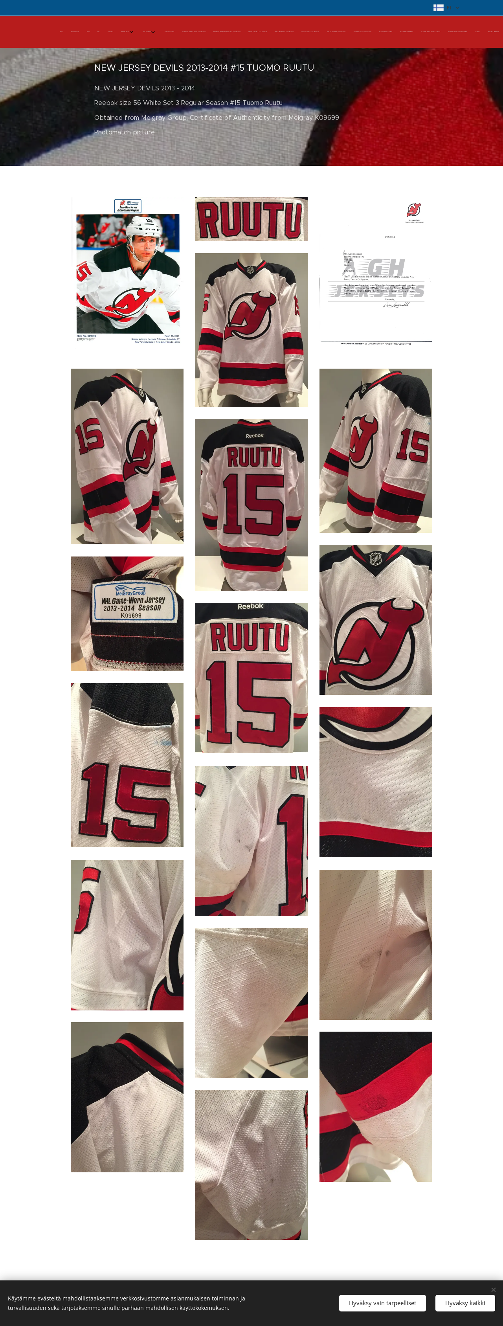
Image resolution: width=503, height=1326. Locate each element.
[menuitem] (292, 32)
